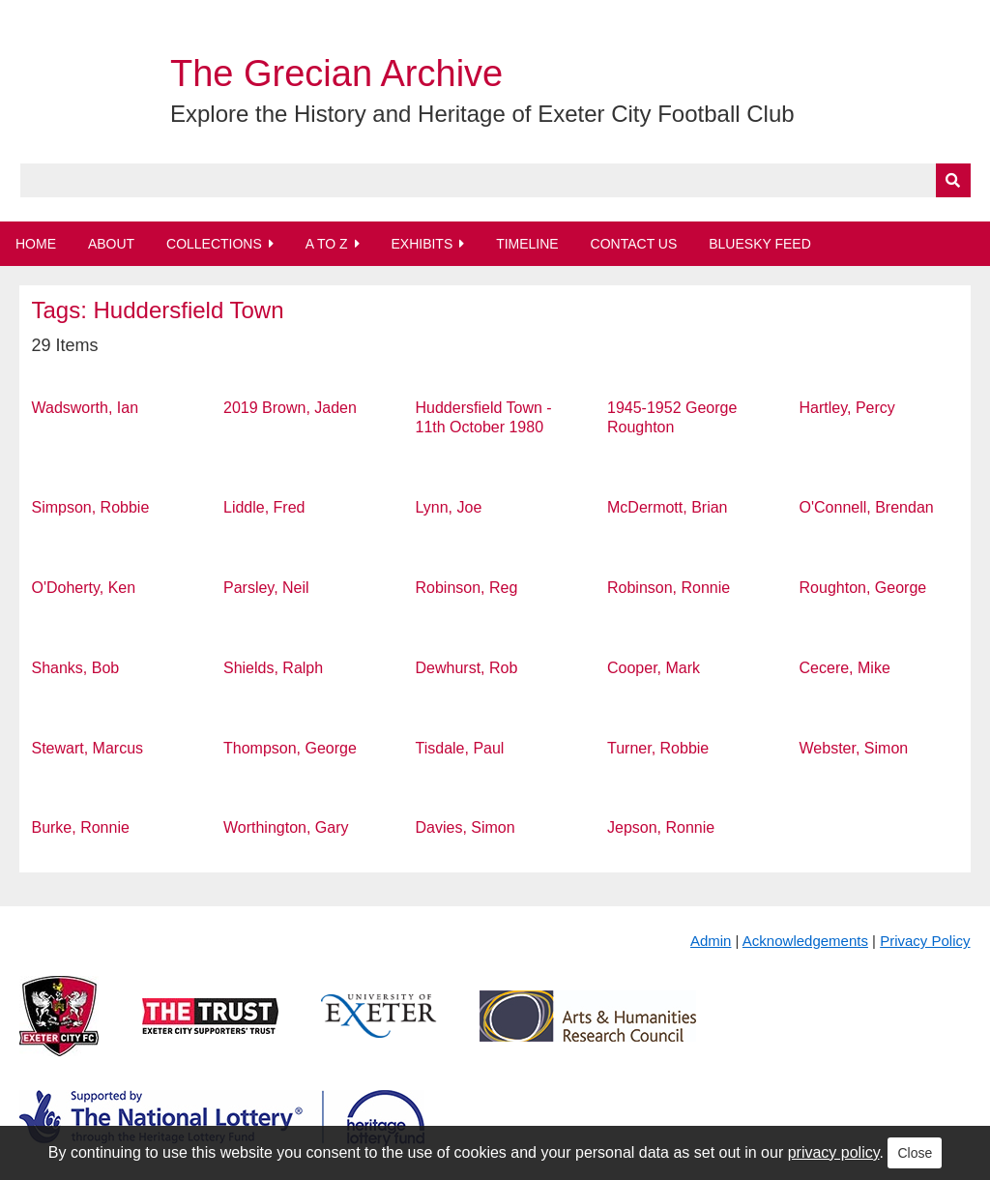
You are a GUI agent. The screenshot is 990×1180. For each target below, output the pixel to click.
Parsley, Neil (266, 587)
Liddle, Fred (264, 507)
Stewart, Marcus (87, 748)
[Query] (495, 180)
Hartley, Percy (847, 407)
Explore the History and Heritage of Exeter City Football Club (482, 114)
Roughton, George (863, 587)
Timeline (527, 243)
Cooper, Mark (653, 668)
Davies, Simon (465, 827)
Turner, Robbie (658, 748)
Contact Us (634, 243)
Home (35, 243)
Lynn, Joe (449, 507)
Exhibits (421, 243)
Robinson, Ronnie (668, 587)
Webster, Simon (854, 748)
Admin (711, 940)
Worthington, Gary (286, 827)
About (111, 243)
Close (914, 1153)
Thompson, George (290, 748)
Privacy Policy (925, 940)
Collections (214, 243)
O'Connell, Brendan (867, 507)
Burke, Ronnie (80, 827)
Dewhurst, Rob (467, 668)
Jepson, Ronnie (660, 827)
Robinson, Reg (467, 587)
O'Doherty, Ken (83, 587)
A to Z (327, 243)
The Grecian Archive (336, 73)
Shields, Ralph (273, 668)
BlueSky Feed (760, 243)
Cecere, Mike (845, 668)
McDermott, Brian (667, 507)
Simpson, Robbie (90, 507)
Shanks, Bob (75, 668)
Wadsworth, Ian (84, 407)
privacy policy (834, 1152)
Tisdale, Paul (460, 748)
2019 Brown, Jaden (290, 407)
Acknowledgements (805, 940)
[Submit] (953, 180)
